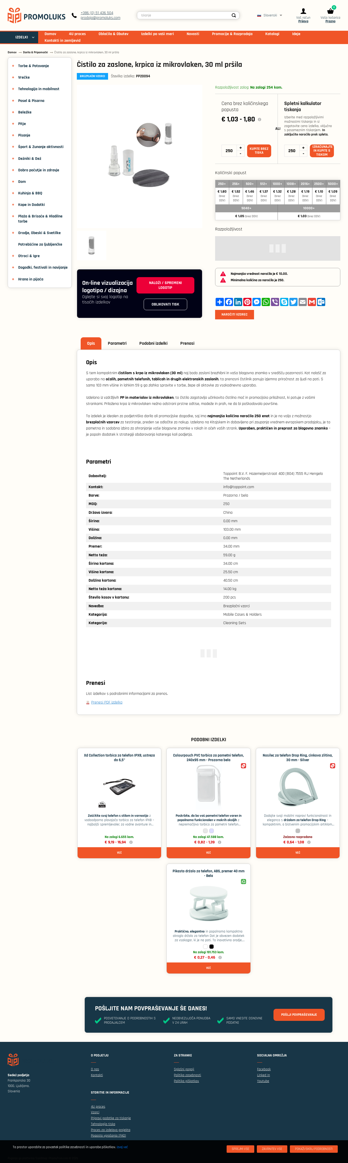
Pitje (22, 124)
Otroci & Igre (29, 256)
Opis (91, 343)
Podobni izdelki (153, 343)
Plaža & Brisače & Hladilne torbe (40, 219)
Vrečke (24, 77)
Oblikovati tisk (165, 304)
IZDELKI (21, 37)
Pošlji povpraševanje (299, 1014)
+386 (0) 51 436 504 (97, 13)
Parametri (117, 343)
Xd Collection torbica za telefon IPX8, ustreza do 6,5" (119, 757)
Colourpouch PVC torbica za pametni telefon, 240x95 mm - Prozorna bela (208, 757)
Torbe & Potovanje (33, 66)
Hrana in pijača (30, 279)
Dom (22, 181)
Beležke (24, 112)
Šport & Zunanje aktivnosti (41, 147)
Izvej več (122, 1147)
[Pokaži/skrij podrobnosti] (314, 1149)
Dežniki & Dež (29, 158)
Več (119, 853)
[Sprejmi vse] (240, 1149)
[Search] (234, 15)
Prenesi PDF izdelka (106, 702)
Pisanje (24, 135)
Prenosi (187, 343)
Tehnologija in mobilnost (38, 89)
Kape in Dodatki (31, 204)
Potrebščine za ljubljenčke (40, 244)
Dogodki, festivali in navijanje (43, 267)
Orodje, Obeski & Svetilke (39, 233)
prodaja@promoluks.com (100, 17)
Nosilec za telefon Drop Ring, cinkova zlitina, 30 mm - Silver (298, 757)
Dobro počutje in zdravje (38, 170)
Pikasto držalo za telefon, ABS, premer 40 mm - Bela (209, 873)
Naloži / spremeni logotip (165, 285)
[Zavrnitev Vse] (272, 1149)
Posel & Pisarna (31, 100)
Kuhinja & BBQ (30, 193)
